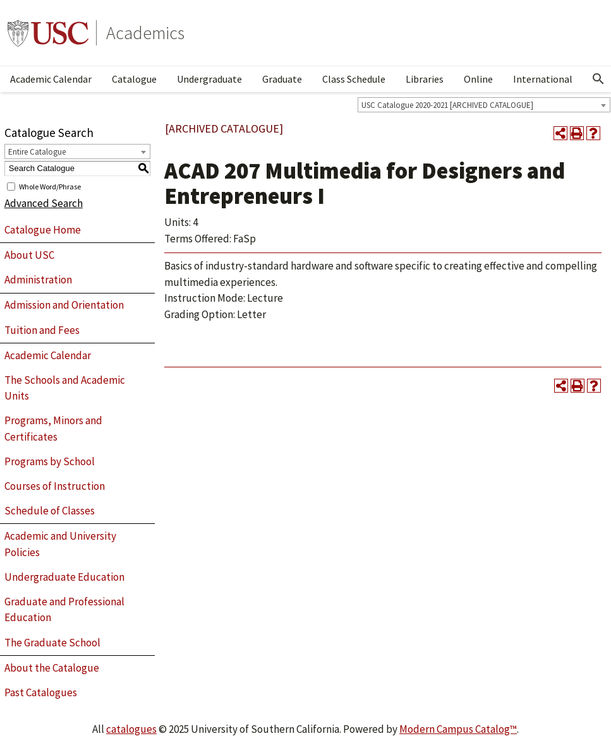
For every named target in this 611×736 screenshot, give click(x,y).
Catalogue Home (42, 230)
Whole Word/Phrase (50, 186)
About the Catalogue (51, 668)
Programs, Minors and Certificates (53, 428)
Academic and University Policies (60, 544)
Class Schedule (353, 79)
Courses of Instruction (54, 486)
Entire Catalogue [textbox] (37, 151)
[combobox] (484, 104)
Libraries (425, 79)
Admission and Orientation (64, 305)
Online (478, 79)
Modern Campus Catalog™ (458, 729)
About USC (29, 255)
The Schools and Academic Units (64, 388)
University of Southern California (48, 33)
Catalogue (134, 79)
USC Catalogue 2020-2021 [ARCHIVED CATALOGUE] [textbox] (447, 105)
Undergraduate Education (64, 577)
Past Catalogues (40, 692)
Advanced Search (43, 203)
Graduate (282, 79)
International (542, 79)
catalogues (131, 729)
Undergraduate (209, 79)
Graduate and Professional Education (64, 610)
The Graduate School (52, 643)
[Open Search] (598, 79)
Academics (145, 32)
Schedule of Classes (49, 511)
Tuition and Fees (42, 330)
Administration (38, 280)
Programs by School (49, 461)
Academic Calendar (51, 79)
